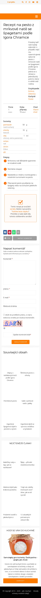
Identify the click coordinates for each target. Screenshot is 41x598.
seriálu (13, 209)
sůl (4, 152)
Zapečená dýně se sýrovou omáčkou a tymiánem (27, 426)
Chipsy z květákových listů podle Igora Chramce (10, 376)
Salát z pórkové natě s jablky (27, 402)
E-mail (6, 297)
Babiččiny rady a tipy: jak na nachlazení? (9, 465)
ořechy (6, 130)
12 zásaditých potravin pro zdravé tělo (26, 517)
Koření (31, 91)
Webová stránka (10, 306)
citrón (5, 146)
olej (4, 136)
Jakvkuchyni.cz (9, 569)
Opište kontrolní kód (21, 334)
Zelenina (31, 94)
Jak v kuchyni (26, 591)
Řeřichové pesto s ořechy (27, 374)
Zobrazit (20, 581)
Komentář (8, 259)
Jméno (6, 289)
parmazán (7, 124)
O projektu (11, 2)
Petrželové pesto (10, 401)
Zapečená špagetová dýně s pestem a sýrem (10, 426)
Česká (30, 99)
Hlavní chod (35, 110)
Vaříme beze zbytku (20, 211)
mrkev (5, 141)
